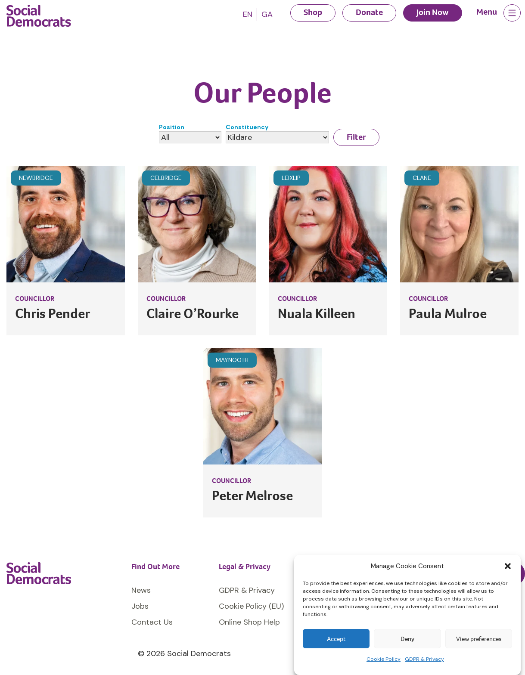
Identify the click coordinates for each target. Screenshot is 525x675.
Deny (407, 639)
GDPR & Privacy (424, 659)
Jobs (140, 606)
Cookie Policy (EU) (251, 606)
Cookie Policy (384, 659)
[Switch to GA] (267, 14)
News (141, 590)
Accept (336, 639)
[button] (507, 566)
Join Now (432, 12)
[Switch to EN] (248, 14)
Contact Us (152, 622)
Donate (369, 12)
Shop (313, 12)
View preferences (478, 639)
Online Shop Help (249, 622)
